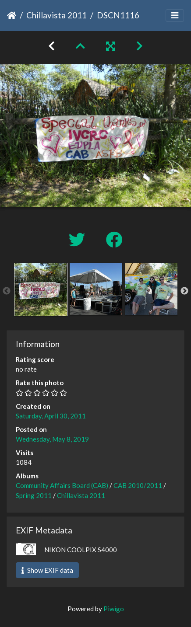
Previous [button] (6, 291)
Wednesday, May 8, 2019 (52, 439)
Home (11, 15)
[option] (40, 289)
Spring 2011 (34, 495)
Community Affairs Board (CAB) (62, 485)
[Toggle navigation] (175, 15)
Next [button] (184, 291)
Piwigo (113, 609)
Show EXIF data (47, 570)
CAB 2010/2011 (137, 485)
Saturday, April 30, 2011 (51, 416)
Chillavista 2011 (56, 15)
